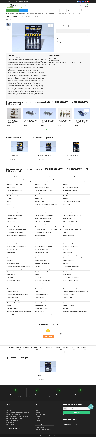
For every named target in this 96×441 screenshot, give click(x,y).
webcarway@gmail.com (23, 1)
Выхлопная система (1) (40, 204)
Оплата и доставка (53, 10)
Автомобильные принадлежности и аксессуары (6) (74, 184)
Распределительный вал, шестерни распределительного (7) (20, 269)
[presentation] (49, 25)
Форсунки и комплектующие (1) (42, 311)
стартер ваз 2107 (68, 354)
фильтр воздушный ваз (60, 350)
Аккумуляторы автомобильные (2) (42, 190)
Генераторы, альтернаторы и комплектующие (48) (46, 207)
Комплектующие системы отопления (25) (72, 232)
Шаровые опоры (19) (39, 314)
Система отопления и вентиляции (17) (71, 283)
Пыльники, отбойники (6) (68, 263)
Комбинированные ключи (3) (69, 229)
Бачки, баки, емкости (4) (12, 198)
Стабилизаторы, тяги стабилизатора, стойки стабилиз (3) (75, 289)
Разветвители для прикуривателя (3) (43, 266)
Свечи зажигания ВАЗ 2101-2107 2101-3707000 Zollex (64, 124)
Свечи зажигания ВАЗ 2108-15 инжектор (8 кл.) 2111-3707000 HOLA (19, 158)
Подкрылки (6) (66, 252)
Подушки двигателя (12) (12, 255)
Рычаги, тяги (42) (67, 277)
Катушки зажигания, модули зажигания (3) (44, 227)
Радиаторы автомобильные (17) (14, 266)
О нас (38, 10)
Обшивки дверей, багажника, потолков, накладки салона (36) (76, 243)
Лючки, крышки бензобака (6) (13, 241)
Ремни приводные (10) (68, 272)
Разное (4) (65, 266)
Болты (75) (65, 198)
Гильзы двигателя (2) (67, 207)
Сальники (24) (38, 280)
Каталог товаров (12, 10)
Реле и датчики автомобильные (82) (71, 269)
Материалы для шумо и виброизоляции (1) (44, 241)
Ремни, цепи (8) (10, 274)
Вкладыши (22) (38, 201)
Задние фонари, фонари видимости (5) (43, 221)
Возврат (45, 10)
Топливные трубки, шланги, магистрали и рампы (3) (18, 297)
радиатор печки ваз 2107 (18, 354)
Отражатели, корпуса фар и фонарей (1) (44, 246)
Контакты (76, 10)
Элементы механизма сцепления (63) (43, 317)
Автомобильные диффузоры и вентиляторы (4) (45, 182)
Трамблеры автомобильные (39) (70, 303)
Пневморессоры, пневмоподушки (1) (71, 249)
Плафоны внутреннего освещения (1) (43, 249)
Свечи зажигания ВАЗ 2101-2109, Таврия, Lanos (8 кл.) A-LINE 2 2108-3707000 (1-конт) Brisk (81, 124)
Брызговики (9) (10, 201)
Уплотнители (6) (38, 305)
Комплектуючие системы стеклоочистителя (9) (17, 232)
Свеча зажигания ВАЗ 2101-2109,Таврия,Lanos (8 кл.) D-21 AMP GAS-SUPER (13, 124)
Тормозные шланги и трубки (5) (42, 303)
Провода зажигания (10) (40, 260)
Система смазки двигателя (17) (42, 286)
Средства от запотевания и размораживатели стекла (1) (47, 289)
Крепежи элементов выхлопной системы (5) (17, 238)
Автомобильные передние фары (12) (43, 184)
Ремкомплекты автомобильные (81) (15, 272)
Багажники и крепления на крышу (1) (71, 193)
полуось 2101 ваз (70, 350)
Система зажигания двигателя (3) (42, 283)
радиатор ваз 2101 (34, 352)
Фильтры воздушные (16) (40, 308)
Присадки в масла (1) (11, 260)
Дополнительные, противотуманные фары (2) (73, 218)
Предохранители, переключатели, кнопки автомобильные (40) (48, 258)
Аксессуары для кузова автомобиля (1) (71, 190)
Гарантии (63, 10)
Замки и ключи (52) (11, 224)
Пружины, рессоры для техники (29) (43, 263)
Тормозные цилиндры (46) (13, 303)
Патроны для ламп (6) (68, 246)
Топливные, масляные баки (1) (42, 297)
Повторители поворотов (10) (41, 252)
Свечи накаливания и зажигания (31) (71, 280)
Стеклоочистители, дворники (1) (70, 291)
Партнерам (32, 10)
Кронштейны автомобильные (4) (42, 238)
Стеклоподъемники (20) (12, 294)
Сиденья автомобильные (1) (13, 283)
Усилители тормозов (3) (68, 305)
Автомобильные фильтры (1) (41, 187)
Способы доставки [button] (73, 36)
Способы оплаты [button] (73, 39)
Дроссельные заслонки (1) (13, 221)
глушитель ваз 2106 (28, 354)
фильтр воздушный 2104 (44, 352)
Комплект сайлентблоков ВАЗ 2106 (47, 350)
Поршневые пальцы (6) (68, 255)
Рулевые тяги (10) (11, 277)
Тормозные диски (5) (39, 300)
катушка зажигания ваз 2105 (56, 352)
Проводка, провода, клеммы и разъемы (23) (72, 260)
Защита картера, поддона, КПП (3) (42, 224)
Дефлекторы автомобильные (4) (14, 218)
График (69, 10)
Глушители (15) (10, 210)
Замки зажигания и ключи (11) (69, 221)
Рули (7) (37, 277)
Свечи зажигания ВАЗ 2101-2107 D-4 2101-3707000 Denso (30, 124)
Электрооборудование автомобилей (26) (16, 317)
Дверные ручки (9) (11, 212)
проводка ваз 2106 (60, 354)
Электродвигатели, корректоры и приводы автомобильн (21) (76, 314)
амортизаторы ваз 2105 (81, 352)
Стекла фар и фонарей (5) (40, 291)
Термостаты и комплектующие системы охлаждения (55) (75, 294)
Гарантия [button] (73, 42)
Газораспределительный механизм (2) (71, 204)
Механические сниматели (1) (13, 243)
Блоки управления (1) (40, 198)
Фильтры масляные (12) (68, 308)
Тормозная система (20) (68, 297)
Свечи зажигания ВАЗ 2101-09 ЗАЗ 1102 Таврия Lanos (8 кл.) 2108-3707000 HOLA (47, 158)
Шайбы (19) (65, 311)
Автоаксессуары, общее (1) (13, 179)
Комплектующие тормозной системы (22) (44, 235)
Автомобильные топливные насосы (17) (16, 187)
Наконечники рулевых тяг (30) (41, 243)
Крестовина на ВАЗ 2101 (78, 354)
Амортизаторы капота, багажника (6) (15, 193)
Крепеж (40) (65, 235)
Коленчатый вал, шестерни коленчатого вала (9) (46, 229)
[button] (46, 132)
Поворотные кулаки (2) (12, 252)
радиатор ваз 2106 (26, 350)
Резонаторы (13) (38, 269)
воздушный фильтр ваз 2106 (69, 352)
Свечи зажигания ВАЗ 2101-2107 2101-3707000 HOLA (47, 378)
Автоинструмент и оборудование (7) (71, 179)
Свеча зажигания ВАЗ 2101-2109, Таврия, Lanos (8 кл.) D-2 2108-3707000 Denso (47, 124)
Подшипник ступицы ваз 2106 (81, 350)
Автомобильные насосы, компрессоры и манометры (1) (19, 184)
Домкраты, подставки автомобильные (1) (44, 218)
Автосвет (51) (66, 187)
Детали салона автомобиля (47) (14, 215)
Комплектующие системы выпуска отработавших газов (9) (48, 232)
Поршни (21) (9, 258)
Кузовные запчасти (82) (68, 238)
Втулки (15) (9, 204)
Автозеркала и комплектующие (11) (43, 179)
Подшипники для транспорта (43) (42, 255)
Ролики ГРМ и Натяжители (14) (42, 274)
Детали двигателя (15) (40, 212)
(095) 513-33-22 (11, 1)
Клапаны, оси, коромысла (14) (69, 227)
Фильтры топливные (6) (12, 311)
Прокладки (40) (10, 263)
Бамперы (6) (38, 196)
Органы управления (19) (12, 246)
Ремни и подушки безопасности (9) (42, 272)
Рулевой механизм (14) (68, 274)
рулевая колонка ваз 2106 (15, 352)
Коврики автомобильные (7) (13, 229)
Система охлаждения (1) (12, 286)
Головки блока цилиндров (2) (41, 210)
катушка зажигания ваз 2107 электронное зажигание (44, 354)
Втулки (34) (65, 201)
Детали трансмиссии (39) (40, 215)
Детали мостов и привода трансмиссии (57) (72, 212)
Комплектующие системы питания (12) (15, 235)
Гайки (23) (9, 207)
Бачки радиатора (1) (67, 196)
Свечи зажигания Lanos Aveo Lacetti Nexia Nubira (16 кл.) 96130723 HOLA (75, 158)
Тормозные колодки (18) (68, 300)
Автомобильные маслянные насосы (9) (71, 182)
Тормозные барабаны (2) (12, 300)
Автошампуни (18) (11, 190)
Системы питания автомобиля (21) (70, 286)
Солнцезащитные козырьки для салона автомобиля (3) (19, 289)
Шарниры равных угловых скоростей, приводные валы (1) (19, 314)
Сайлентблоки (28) (11, 280)
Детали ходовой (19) (67, 215)
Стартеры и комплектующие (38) (14, 291)
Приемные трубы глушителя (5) (70, 258)
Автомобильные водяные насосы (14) (15, 182)
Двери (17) (65, 210)
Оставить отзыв (48, 339)
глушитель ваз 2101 (35, 350)
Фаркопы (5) (9, 308)
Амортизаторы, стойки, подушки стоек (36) (44, 193)
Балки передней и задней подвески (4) (15, 196)
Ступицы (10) (38, 294)
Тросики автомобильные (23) (13, 305)
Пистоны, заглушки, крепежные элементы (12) (17, 249)
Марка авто (24, 10)
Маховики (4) (66, 241)
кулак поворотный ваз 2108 (15, 350)
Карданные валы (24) (12, 227)
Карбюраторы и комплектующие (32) (71, 224)
